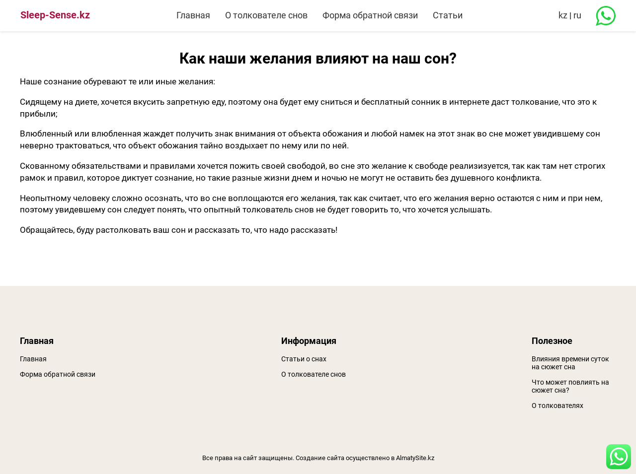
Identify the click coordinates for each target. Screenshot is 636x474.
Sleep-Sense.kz (55, 15)
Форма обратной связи (370, 15)
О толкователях (557, 405)
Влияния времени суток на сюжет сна (570, 363)
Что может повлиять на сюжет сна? (570, 386)
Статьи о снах (303, 359)
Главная (193, 15)
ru (577, 15)
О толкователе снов (266, 15)
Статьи (448, 15)
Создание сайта (320, 458)
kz (562, 15)
